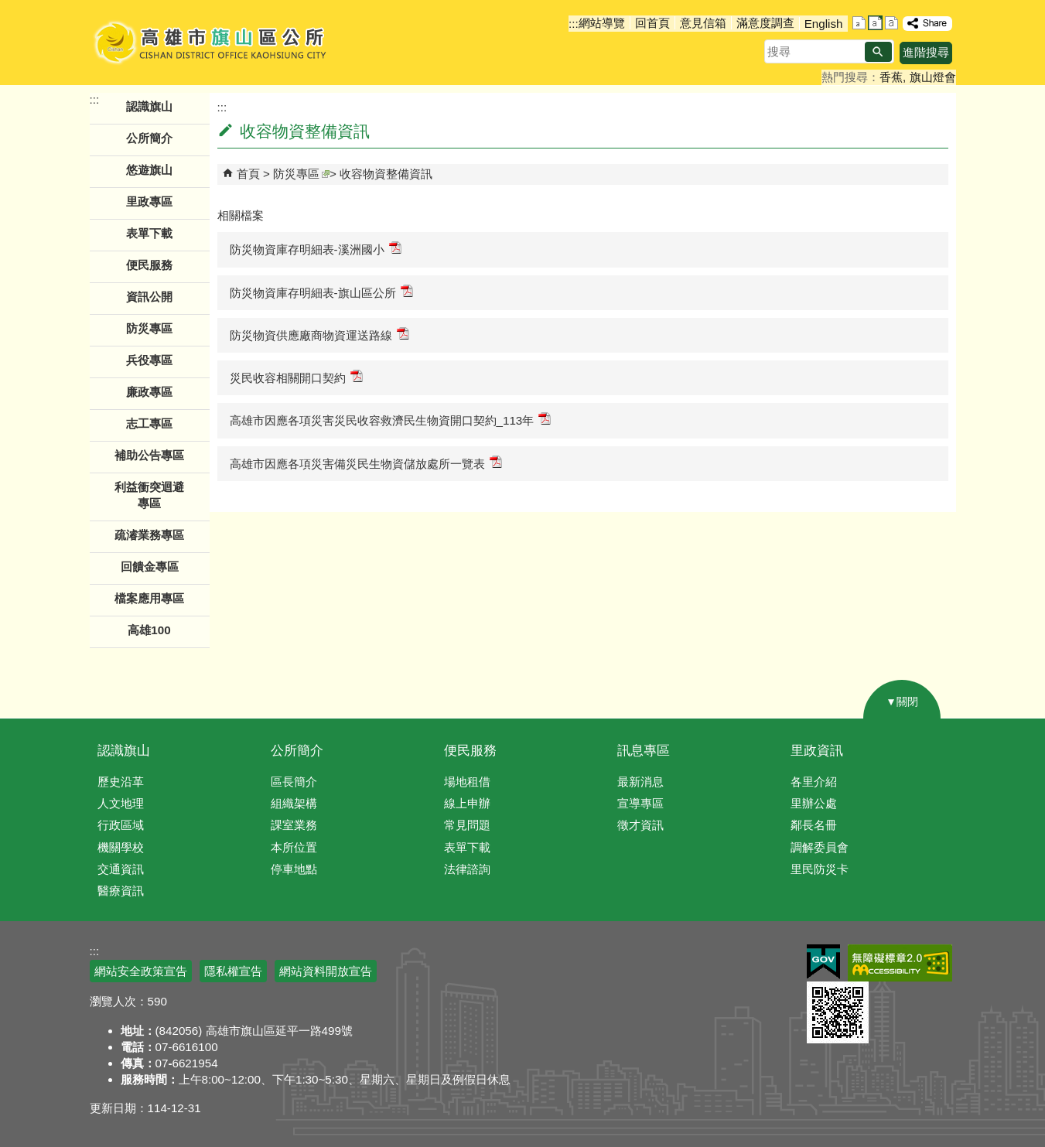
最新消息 (640, 781)
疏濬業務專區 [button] (149, 534)
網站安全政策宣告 (140, 971)
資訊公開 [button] (149, 296)
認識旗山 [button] (149, 106)
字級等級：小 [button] (859, 22)
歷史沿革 (120, 781)
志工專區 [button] (149, 423)
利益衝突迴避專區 (149, 495)
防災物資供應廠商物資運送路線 (319, 334)
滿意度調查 (765, 22)
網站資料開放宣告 (325, 971)
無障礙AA (900, 962)
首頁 (248, 173)
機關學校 (120, 847)
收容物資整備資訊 (386, 173)
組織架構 (294, 803)
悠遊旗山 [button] (149, 169)
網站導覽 (602, 22)
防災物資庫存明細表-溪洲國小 (315, 248)
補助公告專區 (149, 455)
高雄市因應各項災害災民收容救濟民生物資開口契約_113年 (391, 419)
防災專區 (301, 173)
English (823, 23)
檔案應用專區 (149, 598)
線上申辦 (467, 803)
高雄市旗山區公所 (211, 42)
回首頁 (652, 22)
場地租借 (467, 781)
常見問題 (467, 824)
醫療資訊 (120, 890)
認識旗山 (123, 750)
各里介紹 (814, 781)
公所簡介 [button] (149, 138)
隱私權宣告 (233, 971)
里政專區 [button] (149, 201)
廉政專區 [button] (149, 391)
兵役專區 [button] (149, 360)
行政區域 (120, 824)
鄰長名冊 (814, 824)
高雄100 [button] (149, 630)
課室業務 (294, 824)
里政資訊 (817, 750)
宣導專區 (640, 803)
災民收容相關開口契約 (296, 377)
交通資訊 (120, 869)
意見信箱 (703, 22)
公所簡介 (297, 750)
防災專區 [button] (149, 328)
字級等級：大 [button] (891, 22)
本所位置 (294, 847)
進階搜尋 (926, 52)
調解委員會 (820, 847)
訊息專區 (643, 750)
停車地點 (294, 869)
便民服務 (470, 750)
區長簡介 (294, 781)
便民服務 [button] (149, 264)
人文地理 (120, 803)
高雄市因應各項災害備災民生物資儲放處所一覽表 (366, 463)
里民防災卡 (820, 869)
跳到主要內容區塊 (8, 8)
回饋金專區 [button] (150, 566)
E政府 (823, 961)
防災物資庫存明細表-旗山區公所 (321, 292)
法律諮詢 (467, 869)
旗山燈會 (933, 77)
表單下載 (149, 233)
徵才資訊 (640, 824)
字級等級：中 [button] (875, 22)
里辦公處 (814, 803)
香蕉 (891, 77)
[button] (878, 52)
